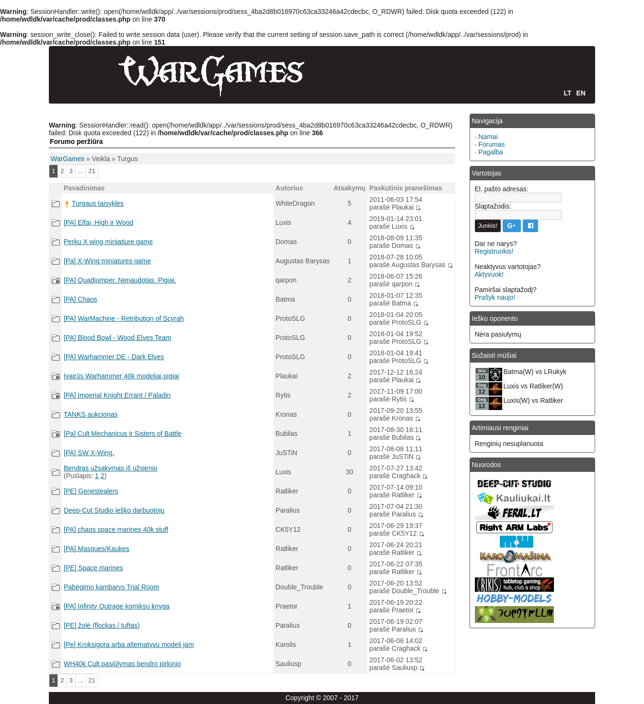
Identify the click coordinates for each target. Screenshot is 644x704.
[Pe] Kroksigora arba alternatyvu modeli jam (129, 644)
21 (92, 171)
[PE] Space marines (93, 568)
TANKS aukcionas (91, 414)
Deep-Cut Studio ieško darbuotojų (114, 510)
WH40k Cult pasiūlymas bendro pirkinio (122, 664)
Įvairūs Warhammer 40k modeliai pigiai (121, 376)
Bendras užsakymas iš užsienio (110, 468)
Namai (487, 137)
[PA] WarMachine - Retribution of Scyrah (124, 318)
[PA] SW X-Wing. (89, 453)
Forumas (491, 144)
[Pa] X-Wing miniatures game (107, 261)
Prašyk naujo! (495, 297)
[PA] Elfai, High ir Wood (98, 222)
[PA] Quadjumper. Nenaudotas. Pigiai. (120, 280)
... (80, 171)
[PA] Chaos (80, 299)
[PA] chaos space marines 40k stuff (116, 529)
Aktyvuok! (489, 274)
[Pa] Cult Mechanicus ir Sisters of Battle (123, 433)
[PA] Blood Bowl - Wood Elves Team (117, 337)
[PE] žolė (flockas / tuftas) (102, 625)
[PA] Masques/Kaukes (96, 548)
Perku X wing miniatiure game (108, 242)
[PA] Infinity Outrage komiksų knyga (117, 606)
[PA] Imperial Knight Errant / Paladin (117, 395)
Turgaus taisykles (98, 203)
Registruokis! (494, 251)
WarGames (67, 159)
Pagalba (490, 152)
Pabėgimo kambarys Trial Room (111, 587)
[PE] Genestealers (91, 491)
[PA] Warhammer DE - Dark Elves (114, 357)
